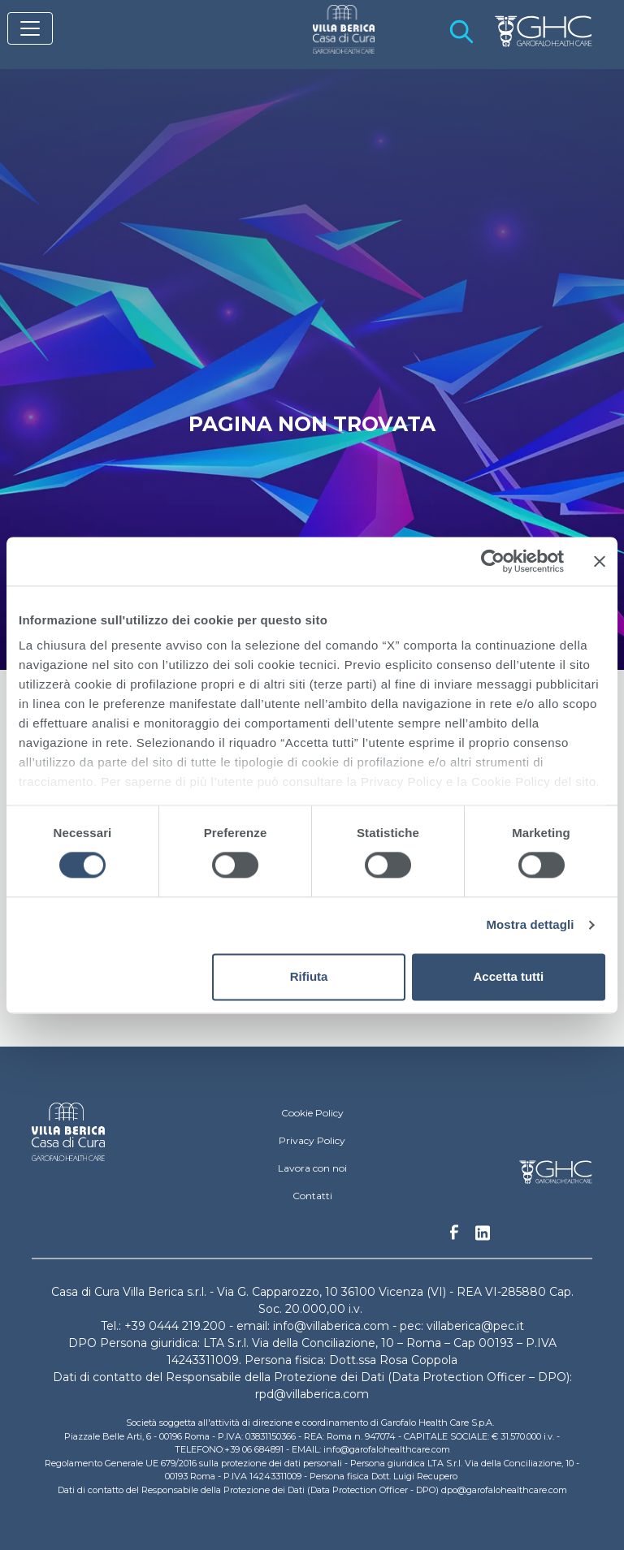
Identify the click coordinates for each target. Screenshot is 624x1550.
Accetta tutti (509, 976)
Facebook (454, 1236)
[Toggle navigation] (30, 28)
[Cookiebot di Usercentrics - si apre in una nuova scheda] (493, 561)
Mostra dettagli (530, 925)
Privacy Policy (312, 1140)
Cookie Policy (312, 1113)
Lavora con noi (312, 1168)
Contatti (312, 1195)
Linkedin (482, 1237)
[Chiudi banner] (599, 561)
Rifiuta (309, 976)
